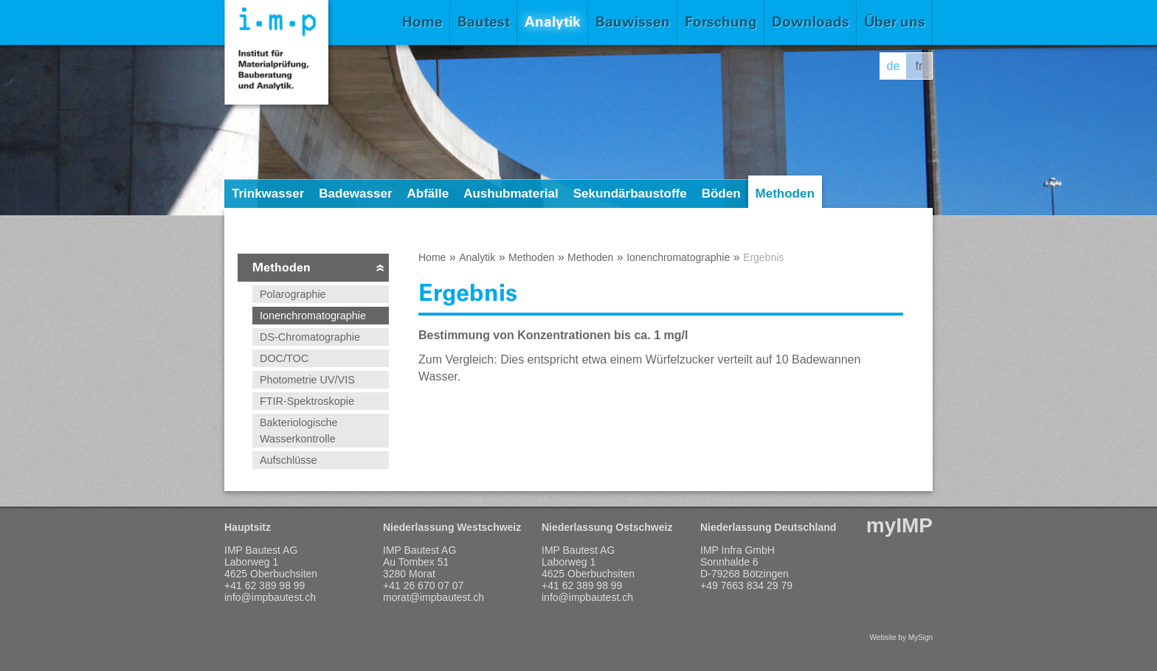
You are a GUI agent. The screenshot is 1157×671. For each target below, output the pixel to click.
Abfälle (428, 194)
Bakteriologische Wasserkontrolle (299, 431)
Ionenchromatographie (313, 315)
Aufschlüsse (288, 460)
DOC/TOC (284, 358)
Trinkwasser (268, 194)
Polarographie (293, 294)
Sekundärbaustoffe (630, 194)
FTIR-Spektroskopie (307, 401)
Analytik (553, 21)
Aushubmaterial (510, 194)
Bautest (483, 21)
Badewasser (355, 194)
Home (422, 21)
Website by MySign (901, 637)
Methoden (785, 194)
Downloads (810, 21)
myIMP (899, 525)
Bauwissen (632, 21)
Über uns (894, 21)
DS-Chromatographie (310, 337)
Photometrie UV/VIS (307, 380)
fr (919, 66)
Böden (721, 194)
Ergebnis (763, 257)
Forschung (721, 21)
